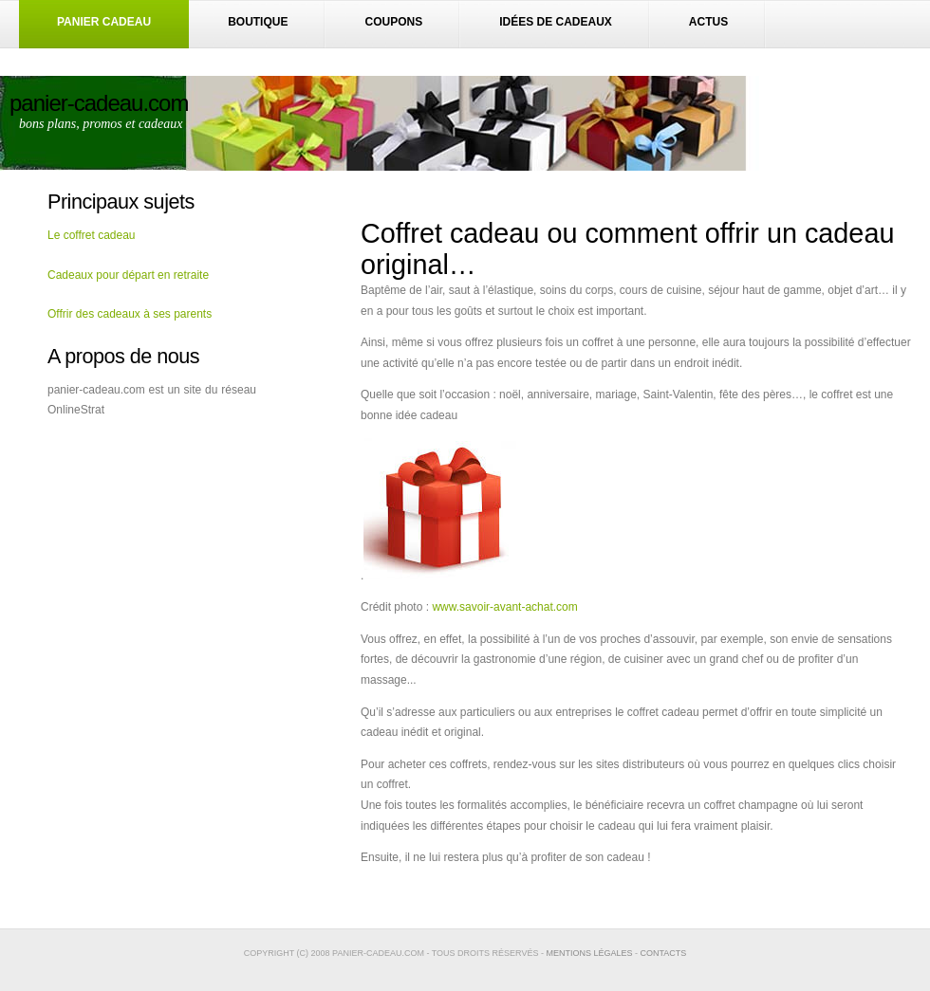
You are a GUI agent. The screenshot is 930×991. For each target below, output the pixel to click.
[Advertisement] (151, 535)
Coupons (393, 21)
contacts (663, 953)
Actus (708, 21)
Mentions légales (589, 953)
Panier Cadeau (104, 21)
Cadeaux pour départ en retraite (128, 275)
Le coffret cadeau (91, 235)
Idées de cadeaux (555, 21)
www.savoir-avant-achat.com (504, 607)
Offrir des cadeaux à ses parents (129, 314)
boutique (258, 21)
